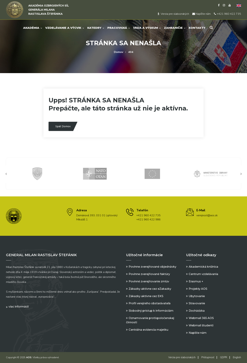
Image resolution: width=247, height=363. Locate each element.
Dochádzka (197, 310)
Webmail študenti (201, 325)
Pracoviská (117, 27)
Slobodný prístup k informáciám (151, 310)
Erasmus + (196, 281)
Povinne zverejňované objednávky (152, 266)
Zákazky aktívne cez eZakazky (150, 288)
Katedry (94, 27)
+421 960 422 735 (227, 14)
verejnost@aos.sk (207, 215)
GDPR (223, 357)
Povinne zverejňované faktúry (149, 274)
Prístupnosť (207, 357)
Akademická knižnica (203, 266)
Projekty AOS (198, 288)
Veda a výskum (145, 27)
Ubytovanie (197, 296)
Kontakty (197, 27)
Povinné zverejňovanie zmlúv (149, 281)
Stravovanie (197, 303)
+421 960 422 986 (148, 219)
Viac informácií (19, 306)
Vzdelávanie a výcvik (63, 27)
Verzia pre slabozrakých (173, 14)
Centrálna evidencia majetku (148, 329)
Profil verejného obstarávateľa (149, 303)
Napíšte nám (201, 14)
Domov (118, 52)
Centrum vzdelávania (203, 274)
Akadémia (31, 27)
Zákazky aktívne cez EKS (146, 296)
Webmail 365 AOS (201, 318)
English (237, 357)
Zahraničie (173, 27)
